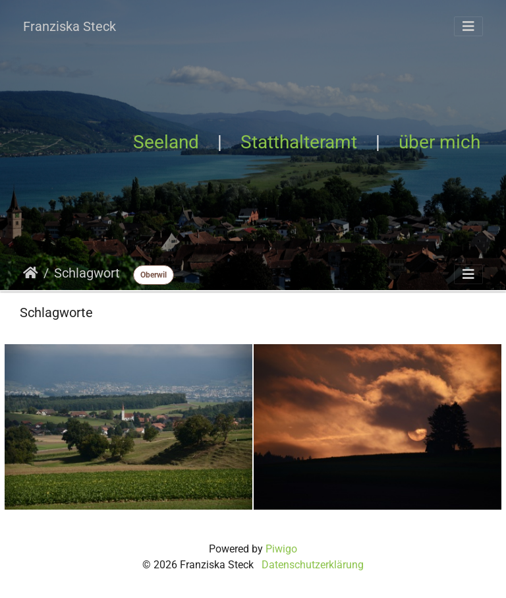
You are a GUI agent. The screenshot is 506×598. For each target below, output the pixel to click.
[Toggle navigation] (468, 26)
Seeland (166, 142)
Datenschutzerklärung (313, 564)
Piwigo (281, 549)
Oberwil (153, 275)
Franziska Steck (69, 26)
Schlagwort (87, 273)
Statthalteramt (298, 142)
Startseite (30, 273)
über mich (439, 142)
